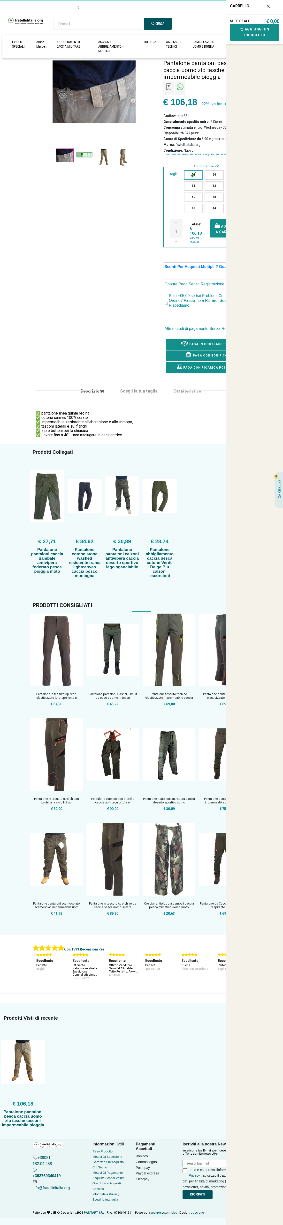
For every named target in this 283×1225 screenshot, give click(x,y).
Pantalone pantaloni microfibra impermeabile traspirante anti (225, 800)
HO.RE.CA (150, 41)
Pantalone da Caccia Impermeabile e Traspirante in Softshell (225, 905)
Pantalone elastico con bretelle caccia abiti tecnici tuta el (112, 800)
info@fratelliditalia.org (51, 1188)
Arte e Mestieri (41, 44)
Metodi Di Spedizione (107, 1156)
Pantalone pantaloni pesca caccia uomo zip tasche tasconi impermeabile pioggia (23, 1118)
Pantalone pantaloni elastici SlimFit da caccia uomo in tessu (113, 696)
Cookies (98, 1189)
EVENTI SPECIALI (18, 44)
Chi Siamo (99, 1167)
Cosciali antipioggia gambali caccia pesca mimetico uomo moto (169, 905)
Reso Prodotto (102, 1151)
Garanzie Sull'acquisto (108, 1162)
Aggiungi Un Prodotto (254, 32)
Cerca (157, 23)
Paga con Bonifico (207, 354)
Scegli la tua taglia (105, 1199)
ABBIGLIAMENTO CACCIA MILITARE (68, 44)
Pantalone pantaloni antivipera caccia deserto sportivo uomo (169, 800)
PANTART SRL (94, 1212)
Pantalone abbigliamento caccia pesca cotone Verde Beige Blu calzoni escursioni (160, 562)
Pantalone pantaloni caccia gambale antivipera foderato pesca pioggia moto (47, 560)
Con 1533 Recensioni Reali (85, 949)
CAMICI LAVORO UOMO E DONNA (203, 44)
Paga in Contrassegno (206, 343)
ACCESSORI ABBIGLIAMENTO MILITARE (110, 46)
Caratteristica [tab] (187, 390)
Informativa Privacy (105, 1194)
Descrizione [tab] (92, 390)
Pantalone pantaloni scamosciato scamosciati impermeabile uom (56, 905)
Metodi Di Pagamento (107, 1172)
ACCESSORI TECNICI (173, 44)
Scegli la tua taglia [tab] (139, 390)
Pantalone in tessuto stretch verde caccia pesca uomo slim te (112, 905)
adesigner (198, 1212)
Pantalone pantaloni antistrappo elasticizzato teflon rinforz (225, 696)
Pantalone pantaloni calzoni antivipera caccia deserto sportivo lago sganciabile (122, 558)
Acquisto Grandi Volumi (108, 1178)
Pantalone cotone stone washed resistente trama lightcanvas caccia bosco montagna (84, 562)
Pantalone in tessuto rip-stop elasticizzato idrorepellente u (56, 696)
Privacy (194, 1175)
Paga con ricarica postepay (206, 367)
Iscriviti (197, 1194)
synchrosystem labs (163, 1212)
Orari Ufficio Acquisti (106, 1183)
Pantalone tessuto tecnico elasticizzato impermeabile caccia (169, 696)
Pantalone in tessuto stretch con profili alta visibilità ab (56, 800)
